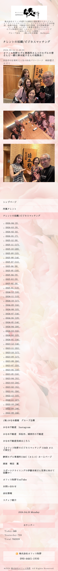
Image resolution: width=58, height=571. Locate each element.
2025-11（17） (13, 245)
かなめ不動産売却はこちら (16, 441)
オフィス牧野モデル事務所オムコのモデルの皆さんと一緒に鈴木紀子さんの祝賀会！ (28, 54)
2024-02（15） (13, 335)
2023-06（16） (13, 370)
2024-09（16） (13, 305)
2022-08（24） (13, 413)
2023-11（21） (13, 348)
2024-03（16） (13, 331)
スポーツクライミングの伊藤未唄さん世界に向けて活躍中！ (29, 472)
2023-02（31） (13, 387)
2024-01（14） (13, 340)
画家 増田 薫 (12, 464)
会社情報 (7, 493)
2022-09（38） (13, 409)
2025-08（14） (13, 258)
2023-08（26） (13, 361)
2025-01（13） (13, 288)
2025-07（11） (13, 262)
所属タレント (9, 209)
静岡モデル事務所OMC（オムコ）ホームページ (27, 457)
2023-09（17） (13, 357)
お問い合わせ (9, 486)
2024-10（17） (13, 301)
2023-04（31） (13, 378)
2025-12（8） (12, 240)
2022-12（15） (13, 396)
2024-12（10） (13, 292)
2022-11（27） (13, 400)
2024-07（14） (13, 314)
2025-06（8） (12, 266)
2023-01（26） (13, 391)
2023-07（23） (13, 365)
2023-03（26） (13, 383)
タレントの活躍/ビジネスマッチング (21, 216)
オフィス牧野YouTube (15, 480)
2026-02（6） (12, 232)
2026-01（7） (12, 236)
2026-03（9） (12, 227)
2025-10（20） (13, 249)
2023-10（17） (13, 353)
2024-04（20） (13, 327)
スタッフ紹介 (9, 500)
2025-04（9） (12, 275)
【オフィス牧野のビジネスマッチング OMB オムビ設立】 (28, 449)
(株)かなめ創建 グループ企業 (19, 420)
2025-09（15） (13, 253)
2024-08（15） (13, 309)
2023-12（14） (13, 344)
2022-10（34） (13, 404)
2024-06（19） (13, 318)
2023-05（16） (13, 374)
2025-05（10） (13, 271)
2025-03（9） (12, 279)
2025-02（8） (12, 284)
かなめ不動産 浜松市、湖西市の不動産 (23, 434)
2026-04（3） (12, 223)
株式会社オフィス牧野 (21, 568)
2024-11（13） (13, 296)
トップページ (9, 202)
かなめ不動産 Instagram (18, 427)
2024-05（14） (13, 322)
